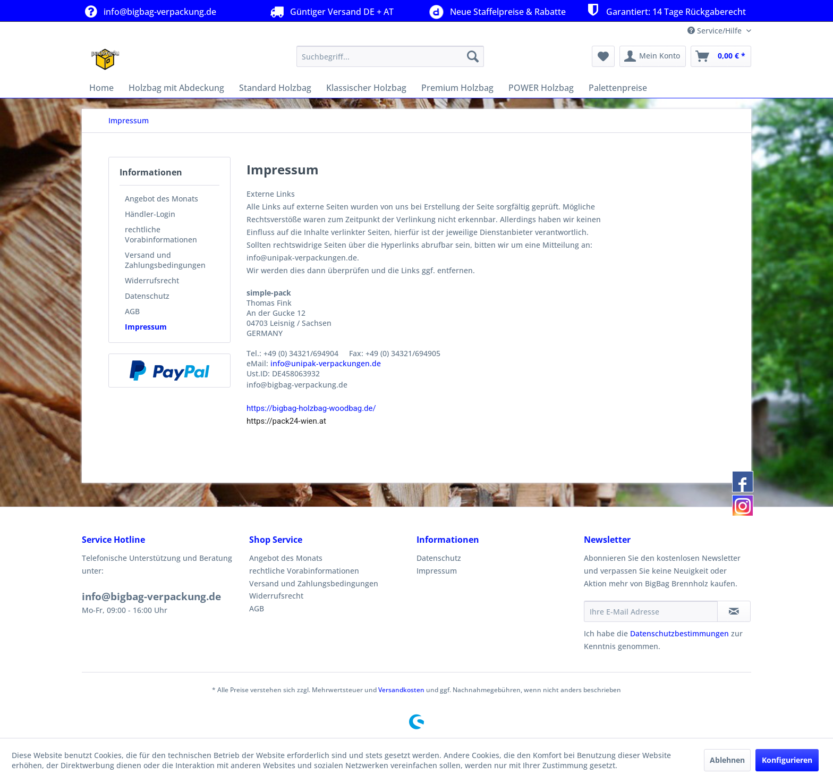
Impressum (146, 327)
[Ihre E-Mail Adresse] (651, 611)
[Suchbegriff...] (390, 56)
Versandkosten (401, 689)
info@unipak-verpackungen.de (325, 363)
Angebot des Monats (161, 199)
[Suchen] (473, 56)
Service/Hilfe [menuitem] (715, 31)
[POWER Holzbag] (541, 88)
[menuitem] (390, 56)
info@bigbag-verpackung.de (149, 11)
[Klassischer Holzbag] (366, 88)
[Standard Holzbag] (275, 88)
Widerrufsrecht (152, 280)
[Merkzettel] (603, 56)
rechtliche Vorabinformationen (161, 234)
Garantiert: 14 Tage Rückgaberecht (664, 10)
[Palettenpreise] (617, 88)
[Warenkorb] (721, 56)
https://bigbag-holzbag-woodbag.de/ (311, 408)
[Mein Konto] (652, 56)
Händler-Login (150, 214)
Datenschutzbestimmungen (679, 633)
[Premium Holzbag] (457, 88)
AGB (132, 311)
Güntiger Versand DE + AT (330, 11)
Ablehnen (727, 760)
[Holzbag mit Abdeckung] (176, 88)
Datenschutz (147, 296)
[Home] (101, 88)
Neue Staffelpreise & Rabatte (496, 10)
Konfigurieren (787, 760)
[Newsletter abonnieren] (734, 611)
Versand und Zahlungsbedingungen (165, 260)
